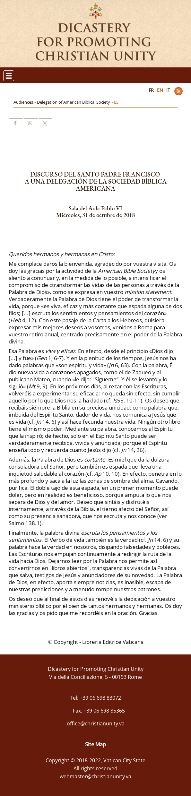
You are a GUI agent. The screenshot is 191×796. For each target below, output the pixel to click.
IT (168, 90)
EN (160, 90)
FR (151, 90)
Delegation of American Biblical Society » (75, 102)
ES (116, 102)
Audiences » (25, 102)
